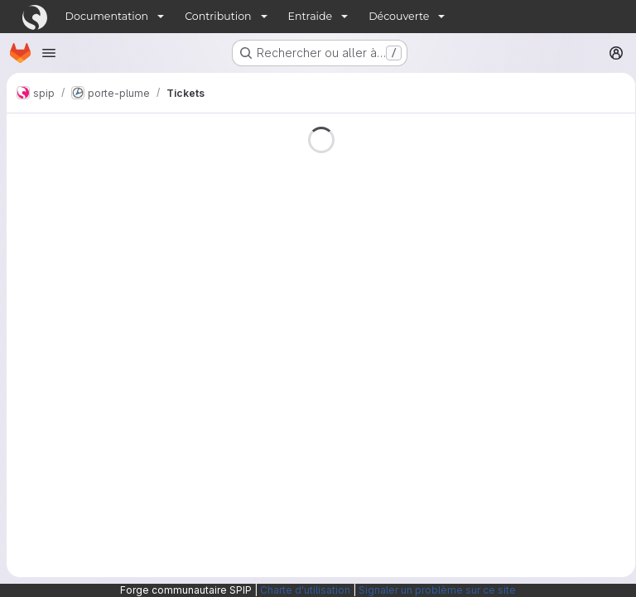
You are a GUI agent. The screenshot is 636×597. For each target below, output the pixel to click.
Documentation (107, 16)
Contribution (218, 16)
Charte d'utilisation (305, 590)
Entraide (310, 16)
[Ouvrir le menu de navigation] (49, 53)
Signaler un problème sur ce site (437, 590)
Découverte (399, 16)
